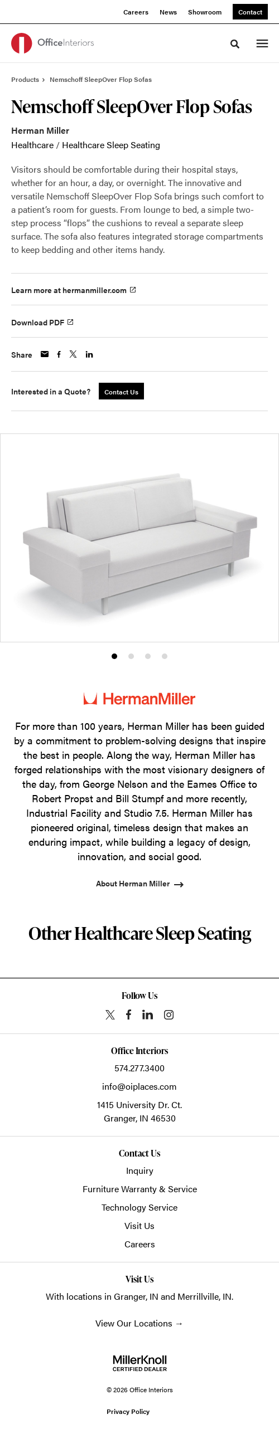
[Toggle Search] (234, 44)
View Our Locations (133, 1322)
